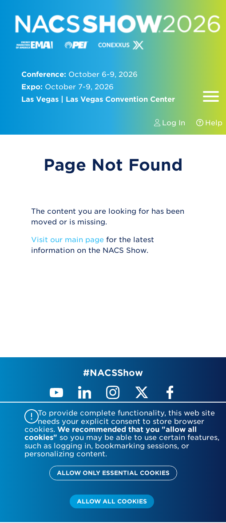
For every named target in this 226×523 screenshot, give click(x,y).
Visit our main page (67, 240)
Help (204, 123)
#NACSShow (113, 372)
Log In (170, 123)
